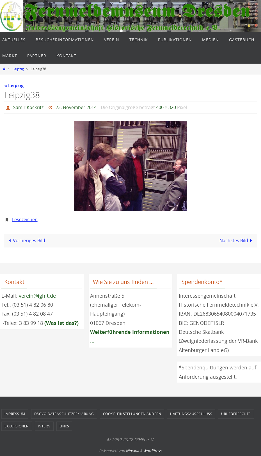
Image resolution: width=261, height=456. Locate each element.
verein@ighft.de (37, 295)
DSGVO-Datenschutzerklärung (64, 413)
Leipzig (18, 69)
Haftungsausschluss (191, 413)
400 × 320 (166, 107)
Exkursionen (16, 426)
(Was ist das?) (61, 323)
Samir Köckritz (28, 107)
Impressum (14, 413)
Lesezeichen (25, 219)
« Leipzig (14, 85)
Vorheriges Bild (26, 240)
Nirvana (132, 450)
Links (64, 426)
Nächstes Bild (236, 240)
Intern (44, 426)
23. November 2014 (76, 107)
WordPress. (152, 450)
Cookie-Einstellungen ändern (132, 413)
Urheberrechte (236, 413)
